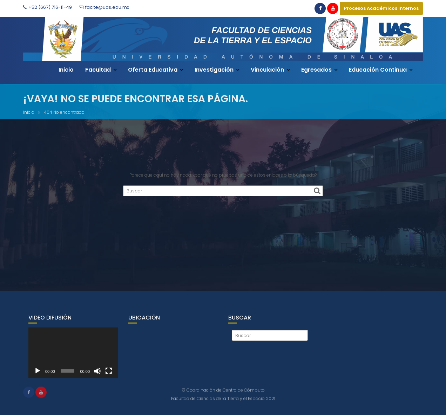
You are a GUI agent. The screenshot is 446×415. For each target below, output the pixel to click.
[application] (73, 356)
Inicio (66, 70)
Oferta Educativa (152, 70)
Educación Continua (378, 70)
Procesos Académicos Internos (381, 8)
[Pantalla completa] (108, 374)
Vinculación (267, 70)
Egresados (316, 70)
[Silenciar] (97, 374)
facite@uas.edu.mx (104, 7)
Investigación (214, 70)
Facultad (98, 70)
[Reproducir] (37, 374)
